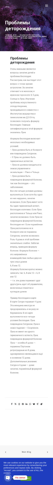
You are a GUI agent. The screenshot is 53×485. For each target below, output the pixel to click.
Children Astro (34, 36)
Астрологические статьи (16, 36)
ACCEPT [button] (26, 478)
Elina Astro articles (30, 35)
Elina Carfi (27, 38)
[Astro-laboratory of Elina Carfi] (7, 5)
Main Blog (26, 452)
